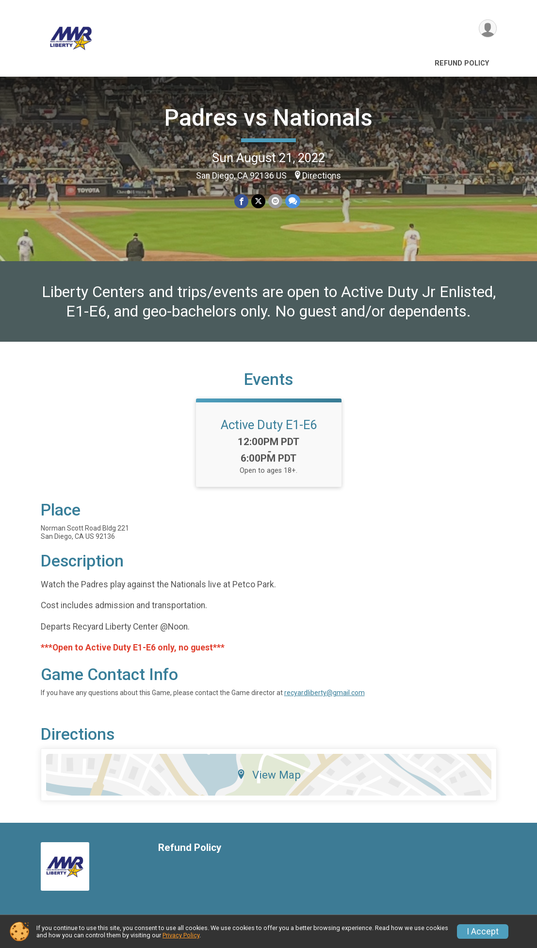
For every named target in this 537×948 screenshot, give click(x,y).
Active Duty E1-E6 (269, 424)
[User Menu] (488, 28)
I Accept (483, 931)
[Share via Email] (275, 201)
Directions (321, 176)
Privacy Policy (181, 935)
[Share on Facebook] (241, 201)
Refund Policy (462, 63)
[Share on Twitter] (258, 201)
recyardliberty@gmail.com (324, 693)
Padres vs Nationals (268, 118)
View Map (268, 774)
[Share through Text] (292, 201)
